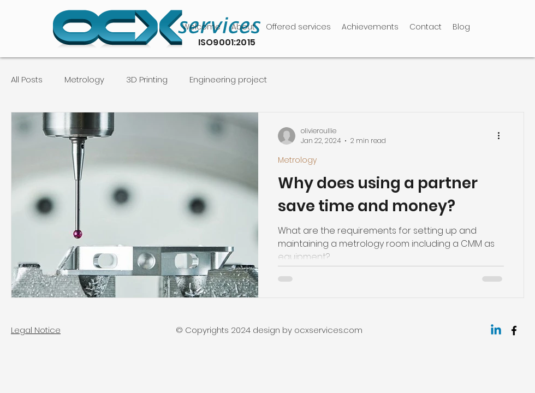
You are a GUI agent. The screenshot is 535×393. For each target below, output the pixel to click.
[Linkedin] (496, 330)
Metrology (84, 79)
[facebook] (514, 330)
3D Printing (147, 79)
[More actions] (502, 135)
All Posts (27, 79)
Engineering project (228, 79)
